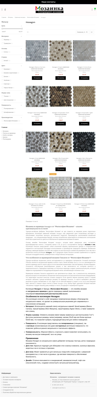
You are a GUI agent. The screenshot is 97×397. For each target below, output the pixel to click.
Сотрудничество (8, 390)
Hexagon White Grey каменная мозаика (84, 205)
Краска (5, 137)
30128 (60, 209)
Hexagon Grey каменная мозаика (37, 159)
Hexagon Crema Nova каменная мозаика (84, 68)
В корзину (37, 78)
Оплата (5, 382)
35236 (60, 118)
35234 (37, 209)
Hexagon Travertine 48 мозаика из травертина (60, 205)
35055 (60, 163)
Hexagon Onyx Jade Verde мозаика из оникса (37, 205)
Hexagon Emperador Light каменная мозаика (84, 113)
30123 (60, 72)
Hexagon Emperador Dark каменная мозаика (60, 113)
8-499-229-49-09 (57, 385)
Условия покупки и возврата (12, 380)
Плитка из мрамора (9, 133)
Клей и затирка (8, 135)
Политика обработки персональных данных (17, 392)
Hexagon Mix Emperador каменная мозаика (61, 159)
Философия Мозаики (36, 70)
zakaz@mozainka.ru (59, 388)
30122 (37, 72)
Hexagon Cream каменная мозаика (60, 68)
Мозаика (5, 131)
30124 (84, 72)
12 (92, 32)
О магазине (6, 385)
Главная (4, 127)
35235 (84, 118)
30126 (37, 163)
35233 (84, 163)
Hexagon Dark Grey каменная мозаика (37, 113)
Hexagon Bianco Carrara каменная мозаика (37, 68)
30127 (84, 209)
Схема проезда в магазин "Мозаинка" (15, 387)
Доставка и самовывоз (10, 377)
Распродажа (7, 139)
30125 (37, 118)
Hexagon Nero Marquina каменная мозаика (84, 159)
